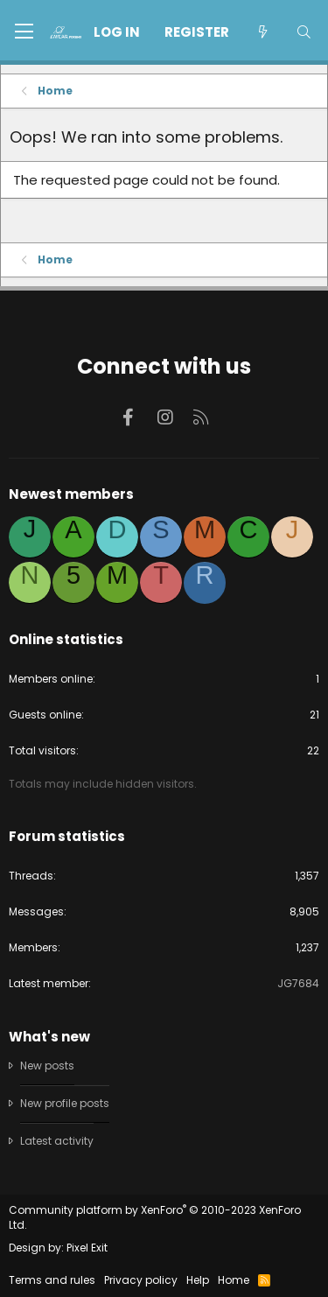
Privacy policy (141, 1279)
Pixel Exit (87, 1247)
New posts (47, 1066)
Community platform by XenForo (155, 1217)
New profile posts (64, 1103)
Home (233, 1279)
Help (197, 1279)
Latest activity (57, 1140)
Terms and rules (52, 1279)
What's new (49, 1036)
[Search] (304, 32)
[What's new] (262, 32)
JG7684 (298, 983)
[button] (24, 32)
